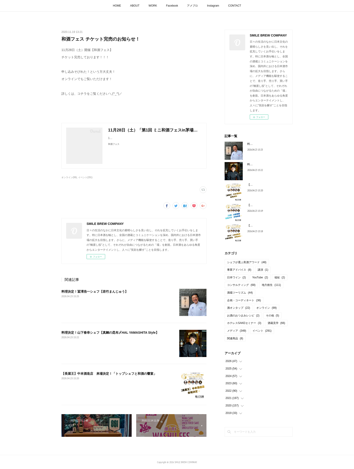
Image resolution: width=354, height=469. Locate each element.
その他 (272, 315)
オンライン (266, 307)
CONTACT (234, 5)
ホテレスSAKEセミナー (244, 323)
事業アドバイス (239, 269)
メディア (236, 330)
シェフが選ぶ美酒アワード (246, 262)
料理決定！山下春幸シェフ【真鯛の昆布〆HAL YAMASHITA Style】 (110, 332)
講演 (263, 269)
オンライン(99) (69, 177)
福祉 (279, 277)
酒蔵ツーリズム (240, 292)
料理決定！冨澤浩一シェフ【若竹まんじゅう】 (94, 291)
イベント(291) (85, 177)
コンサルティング (241, 285)
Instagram (213, 5)
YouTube (260, 277)
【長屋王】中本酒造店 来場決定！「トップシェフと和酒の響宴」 (109, 373)
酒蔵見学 (276, 323)
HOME (117, 5)
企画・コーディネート (244, 300)
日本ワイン (236, 277)
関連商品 (235, 338)
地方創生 (271, 285)
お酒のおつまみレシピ (243, 315)
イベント (262, 330)
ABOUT (134, 5)
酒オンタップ (238, 307)
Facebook (172, 5)
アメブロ (192, 5)
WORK (152, 5)
